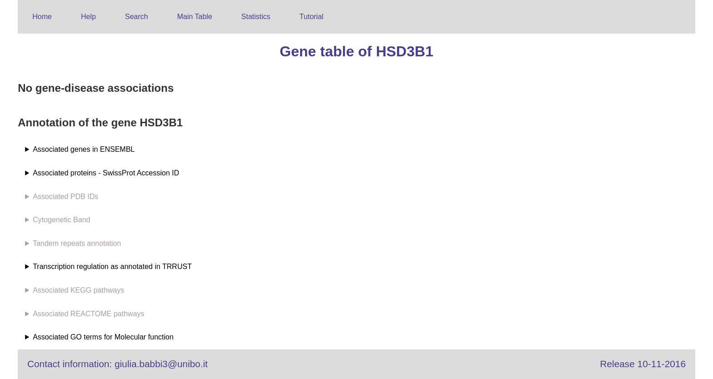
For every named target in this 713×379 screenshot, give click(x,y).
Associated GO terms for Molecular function (103, 337)
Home (42, 16)
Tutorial (312, 16)
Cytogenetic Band (61, 220)
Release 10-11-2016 (643, 364)
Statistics (256, 16)
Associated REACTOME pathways (88, 314)
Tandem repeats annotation (77, 243)
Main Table (194, 16)
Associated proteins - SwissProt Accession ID (106, 173)
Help (88, 16)
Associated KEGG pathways (78, 290)
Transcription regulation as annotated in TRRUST (112, 266)
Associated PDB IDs (65, 196)
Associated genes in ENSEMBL (84, 149)
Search (136, 16)
